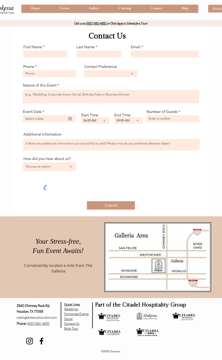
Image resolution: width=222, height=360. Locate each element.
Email (135, 47)
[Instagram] (29, 341)
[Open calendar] (70, 118)
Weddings (71, 309)
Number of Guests (162, 112)
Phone (28, 66)
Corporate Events (76, 313)
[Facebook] (41, 341)
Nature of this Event (39, 85)
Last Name (85, 47)
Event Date (34, 112)
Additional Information (42, 134)
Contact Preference (100, 66)
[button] (64, 9)
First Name (32, 47)
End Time (122, 115)
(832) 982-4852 (96, 23)
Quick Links (72, 304)
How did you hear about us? (47, 159)
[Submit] (111, 205)
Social (68, 318)
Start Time (89, 115)
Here (120, 23)
